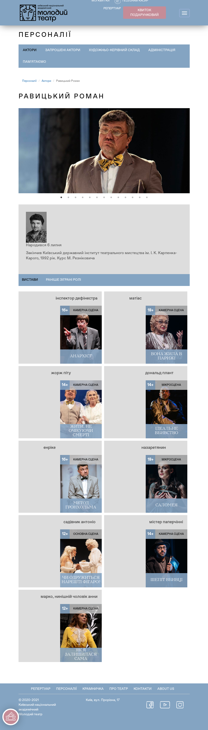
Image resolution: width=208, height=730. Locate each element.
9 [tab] (118, 197)
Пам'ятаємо (34, 61)
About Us (165, 689)
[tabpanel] (104, 150)
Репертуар (40, 689)
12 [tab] (139, 197)
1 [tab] (61, 197)
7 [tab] (104, 197)
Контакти (143, 689)
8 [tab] (111, 197)
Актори (30, 50)
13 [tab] (147, 197)
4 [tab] (82, 197)
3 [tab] (75, 197)
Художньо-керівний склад (114, 50)
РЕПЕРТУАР (112, 8)
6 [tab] (97, 197)
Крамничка (93, 689)
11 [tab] (132, 197)
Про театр (118, 689)
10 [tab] (125, 197)
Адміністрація (161, 50)
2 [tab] (68, 197)
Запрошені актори (62, 50)
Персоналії (29, 81)
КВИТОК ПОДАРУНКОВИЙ (144, 13)
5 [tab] (89, 197)
